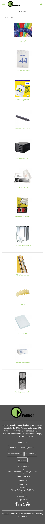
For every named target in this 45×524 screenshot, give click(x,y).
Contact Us (22, 460)
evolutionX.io (22, 516)
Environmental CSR (15, 454)
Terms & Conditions (14, 472)
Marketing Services (27, 447)
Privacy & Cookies (31, 472)
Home (22, 11)
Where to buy (31, 454)
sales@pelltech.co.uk (22, 499)
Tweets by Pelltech (22, 476)
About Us (13, 447)
